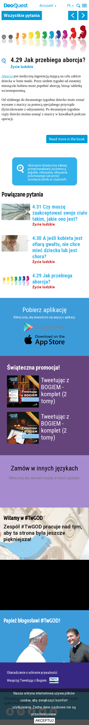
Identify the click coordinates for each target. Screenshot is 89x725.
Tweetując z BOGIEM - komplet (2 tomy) (55, 391)
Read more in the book (67, 139)
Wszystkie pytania (22, 15)
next (82, 15)
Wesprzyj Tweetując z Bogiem (27, 680)
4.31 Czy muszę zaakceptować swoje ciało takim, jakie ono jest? (59, 213)
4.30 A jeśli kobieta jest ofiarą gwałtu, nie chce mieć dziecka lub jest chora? (57, 247)
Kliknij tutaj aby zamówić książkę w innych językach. (44, 478)
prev (72, 15)
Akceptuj (44, 720)
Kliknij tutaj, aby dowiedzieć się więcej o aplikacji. (45, 317)
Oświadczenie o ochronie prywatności (32, 672)
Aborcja (7, 76)
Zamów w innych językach (44, 468)
